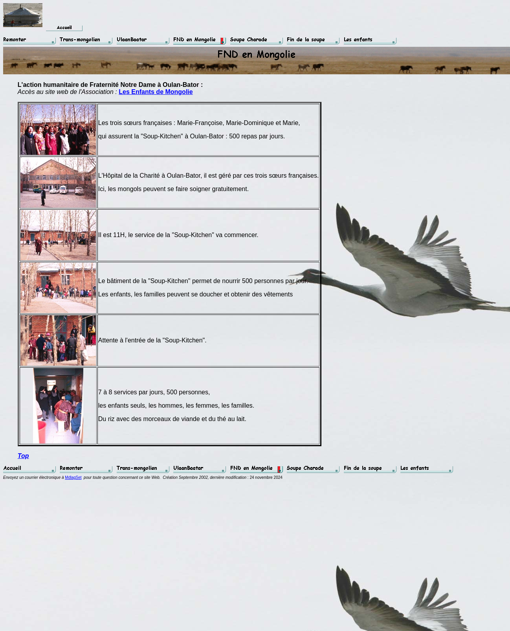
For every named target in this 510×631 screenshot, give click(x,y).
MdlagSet (73, 477)
